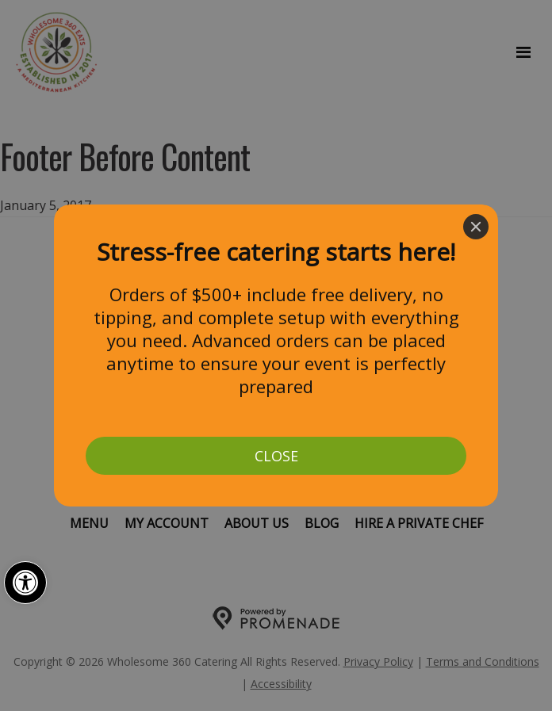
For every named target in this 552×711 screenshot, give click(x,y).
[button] (25, 582)
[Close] (476, 226)
